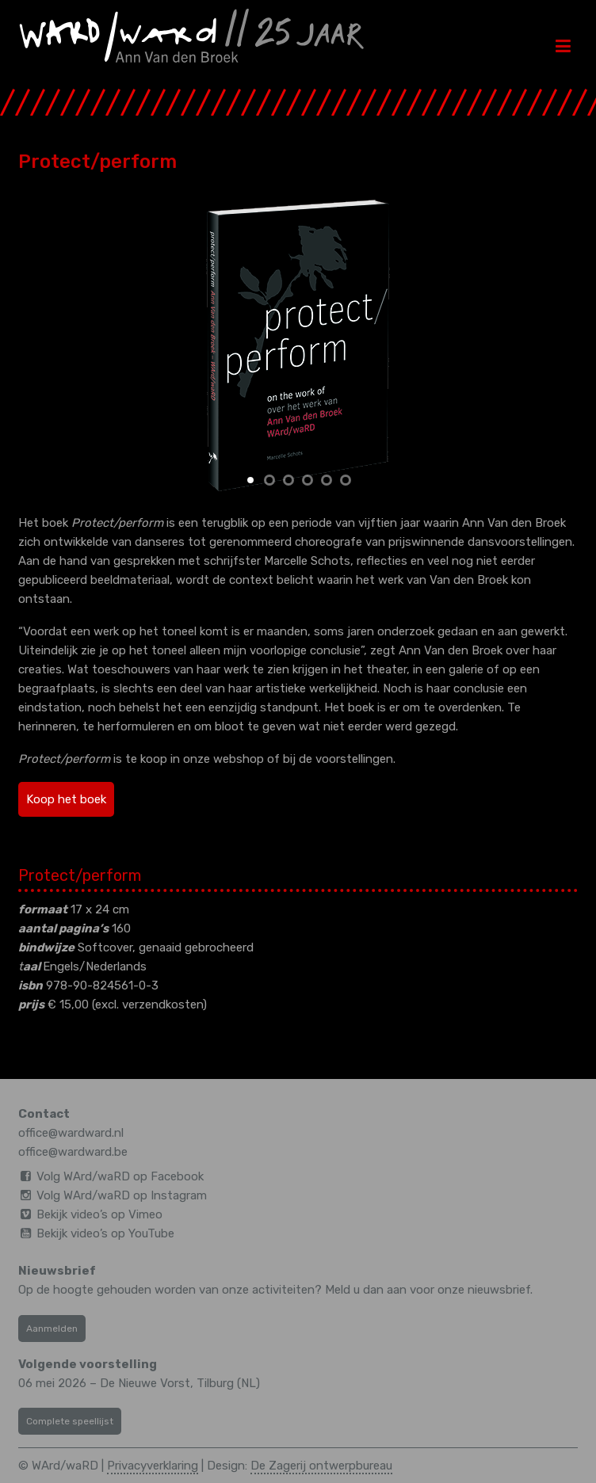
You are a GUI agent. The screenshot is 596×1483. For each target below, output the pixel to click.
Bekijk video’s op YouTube (105, 1233)
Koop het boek (66, 799)
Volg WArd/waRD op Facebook (120, 1176)
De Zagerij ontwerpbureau (321, 1465)
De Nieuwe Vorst (145, 1383)
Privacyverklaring (152, 1465)
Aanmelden (52, 1328)
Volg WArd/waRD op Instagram (121, 1195)
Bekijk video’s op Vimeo (99, 1214)
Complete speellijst (69, 1421)
